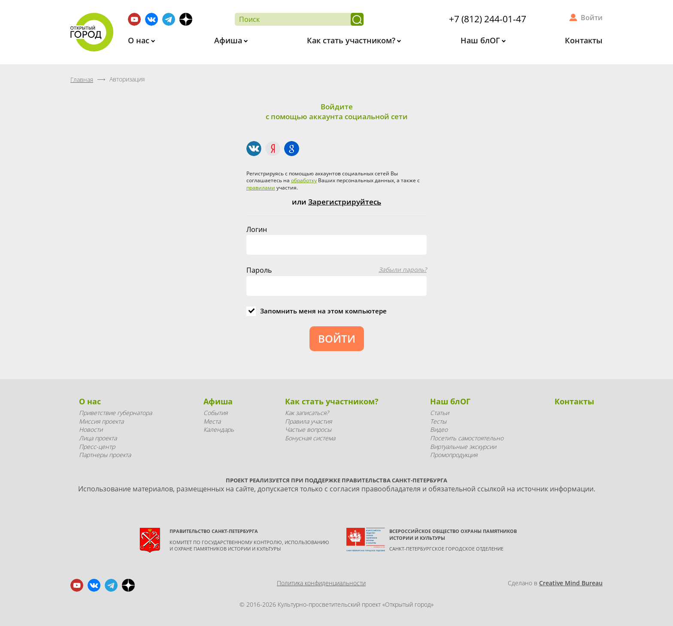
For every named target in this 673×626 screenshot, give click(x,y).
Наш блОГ (481, 40)
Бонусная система (310, 438)
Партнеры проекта (105, 455)
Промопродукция (453, 455)
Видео (439, 429)
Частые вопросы (308, 429)
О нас (140, 40)
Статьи (439, 413)
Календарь (218, 429)
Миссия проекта (101, 421)
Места (212, 421)
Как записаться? (307, 413)
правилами (260, 187)
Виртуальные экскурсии (463, 446)
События (215, 413)
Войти (592, 17)
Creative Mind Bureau (571, 583)
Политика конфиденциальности (321, 583)
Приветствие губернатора (115, 413)
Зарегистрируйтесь (344, 202)
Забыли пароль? (403, 269)
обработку (304, 180)
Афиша (229, 40)
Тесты (438, 421)
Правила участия (308, 421)
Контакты (584, 40)
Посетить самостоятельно (466, 438)
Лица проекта (98, 438)
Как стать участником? (352, 40)
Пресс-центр (97, 446)
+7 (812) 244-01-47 (487, 19)
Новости (91, 429)
